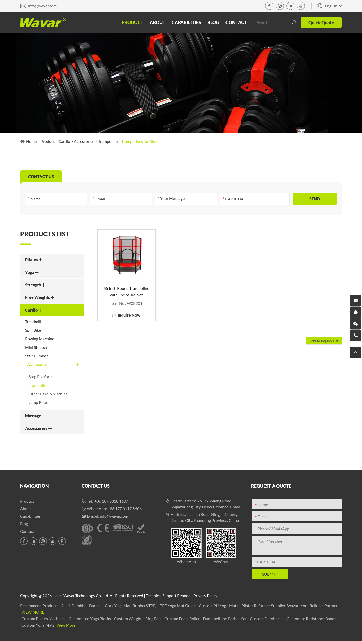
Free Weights (40, 297)
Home (31, 141)
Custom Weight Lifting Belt (138, 618)
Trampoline (108, 141)
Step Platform (41, 376)
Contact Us (96, 486)
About (157, 22)
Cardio (64, 141)
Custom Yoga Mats (38, 625)
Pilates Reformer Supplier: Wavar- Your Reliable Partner (289, 605)
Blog (213, 22)
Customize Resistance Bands (311, 618)
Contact (236, 22)
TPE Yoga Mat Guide (178, 605)
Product (132, 22)
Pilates (34, 259)
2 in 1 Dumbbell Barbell (81, 605)
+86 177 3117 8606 (125, 508)
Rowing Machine (39, 338)
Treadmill (33, 321)
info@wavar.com (42, 5)
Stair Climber (36, 355)
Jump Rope (38, 402)
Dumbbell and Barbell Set (225, 618)
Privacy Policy (205, 595)
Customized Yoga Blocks (90, 618)
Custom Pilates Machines (43, 618)
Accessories (84, 141)
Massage (35, 415)
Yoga (32, 272)
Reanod (184, 595)
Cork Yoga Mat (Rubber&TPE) (131, 605)
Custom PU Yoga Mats (219, 605)
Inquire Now (129, 315)
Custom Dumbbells (267, 618)
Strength (35, 284)
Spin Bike (33, 330)
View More (32, 612)
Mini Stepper (36, 347)
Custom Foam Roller (182, 618)
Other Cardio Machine (48, 393)
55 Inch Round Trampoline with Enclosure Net (126, 291)
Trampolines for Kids (139, 141)
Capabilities (186, 22)
